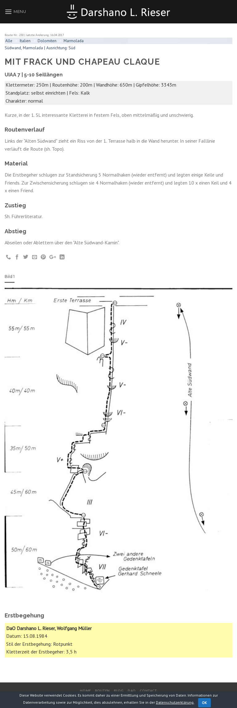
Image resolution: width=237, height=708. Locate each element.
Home (85, 690)
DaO (132, 690)
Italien (25, 40)
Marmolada (74, 40)
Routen (102, 690)
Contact (148, 690)
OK (204, 702)
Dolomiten (47, 40)
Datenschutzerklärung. (175, 702)
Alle (8, 40)
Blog (118, 690)
